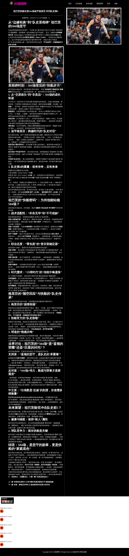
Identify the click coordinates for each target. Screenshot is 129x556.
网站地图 (83, 552)
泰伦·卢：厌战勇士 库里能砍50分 (11, 539)
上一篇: (31, 482)
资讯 (108, 3)
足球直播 (79, 3)
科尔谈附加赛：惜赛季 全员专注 (11, 514)
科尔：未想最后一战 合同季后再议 (12, 531)
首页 (70, 3)
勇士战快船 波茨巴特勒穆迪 (10, 522)
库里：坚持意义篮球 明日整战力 (11, 506)
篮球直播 (89, 3)
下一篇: (29, 485)
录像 (116, 3)
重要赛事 (100, 3)
